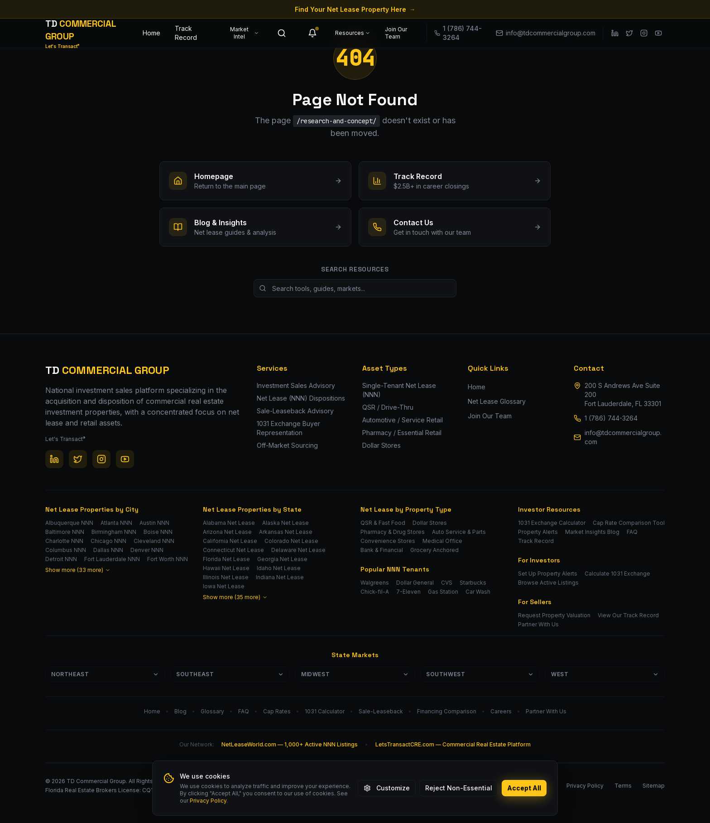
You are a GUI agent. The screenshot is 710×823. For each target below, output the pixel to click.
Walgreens (374, 582)
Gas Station (443, 591)
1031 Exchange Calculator (551, 522)
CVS (446, 582)
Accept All (524, 788)
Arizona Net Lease (227, 531)
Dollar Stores (430, 522)
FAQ (632, 531)
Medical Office (442, 540)
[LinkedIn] (615, 33)
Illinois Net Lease (226, 577)
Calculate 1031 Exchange (617, 573)
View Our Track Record (628, 615)
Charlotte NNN (64, 540)
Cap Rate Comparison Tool (629, 522)
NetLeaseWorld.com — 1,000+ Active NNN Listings (289, 744)
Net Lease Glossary (497, 401)
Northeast (105, 674)
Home (151, 33)
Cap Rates (277, 711)
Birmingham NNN (113, 531)
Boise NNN (158, 531)
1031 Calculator (325, 711)
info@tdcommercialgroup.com (623, 437)
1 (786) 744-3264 (611, 418)
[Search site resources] (355, 288)
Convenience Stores (387, 540)
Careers (501, 711)
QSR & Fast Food (382, 522)
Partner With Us (538, 624)
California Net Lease (230, 540)
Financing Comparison (446, 711)
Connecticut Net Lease (233, 550)
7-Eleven (408, 591)
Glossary (212, 711)
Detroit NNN (61, 559)
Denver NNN (146, 550)
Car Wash (477, 591)
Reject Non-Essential (458, 788)
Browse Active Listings (548, 582)
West (605, 674)
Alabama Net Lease (229, 522)
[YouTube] (658, 33)
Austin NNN (154, 522)
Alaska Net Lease (285, 522)
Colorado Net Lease (291, 540)
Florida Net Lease (226, 559)
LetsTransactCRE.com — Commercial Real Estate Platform (453, 744)
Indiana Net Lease (280, 577)
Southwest (480, 674)
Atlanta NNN (116, 522)
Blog (180, 711)
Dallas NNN (108, 550)
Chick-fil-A (374, 591)
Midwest (355, 674)
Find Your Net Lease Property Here (355, 9)
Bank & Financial (381, 550)
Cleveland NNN (154, 540)
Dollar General (415, 582)
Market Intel (244, 33)
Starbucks (473, 582)
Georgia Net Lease (282, 559)
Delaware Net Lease (298, 550)
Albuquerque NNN (69, 522)
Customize (387, 788)
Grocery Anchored (434, 550)
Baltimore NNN (64, 531)
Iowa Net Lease (224, 586)
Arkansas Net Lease (285, 531)
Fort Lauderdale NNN (112, 559)
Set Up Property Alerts (547, 573)
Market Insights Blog (592, 531)
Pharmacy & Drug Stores (392, 531)
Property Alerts (538, 531)
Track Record (186, 32)
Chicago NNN (108, 540)
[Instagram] (644, 33)
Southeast (230, 674)
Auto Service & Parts (459, 531)
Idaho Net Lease (279, 568)
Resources (352, 32)
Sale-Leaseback (381, 711)
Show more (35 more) (235, 597)
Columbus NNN (65, 550)
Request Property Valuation (554, 615)
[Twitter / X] (629, 33)
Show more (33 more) (77, 569)
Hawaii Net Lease (226, 568)
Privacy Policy (208, 800)
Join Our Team (396, 33)
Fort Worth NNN (167, 559)
